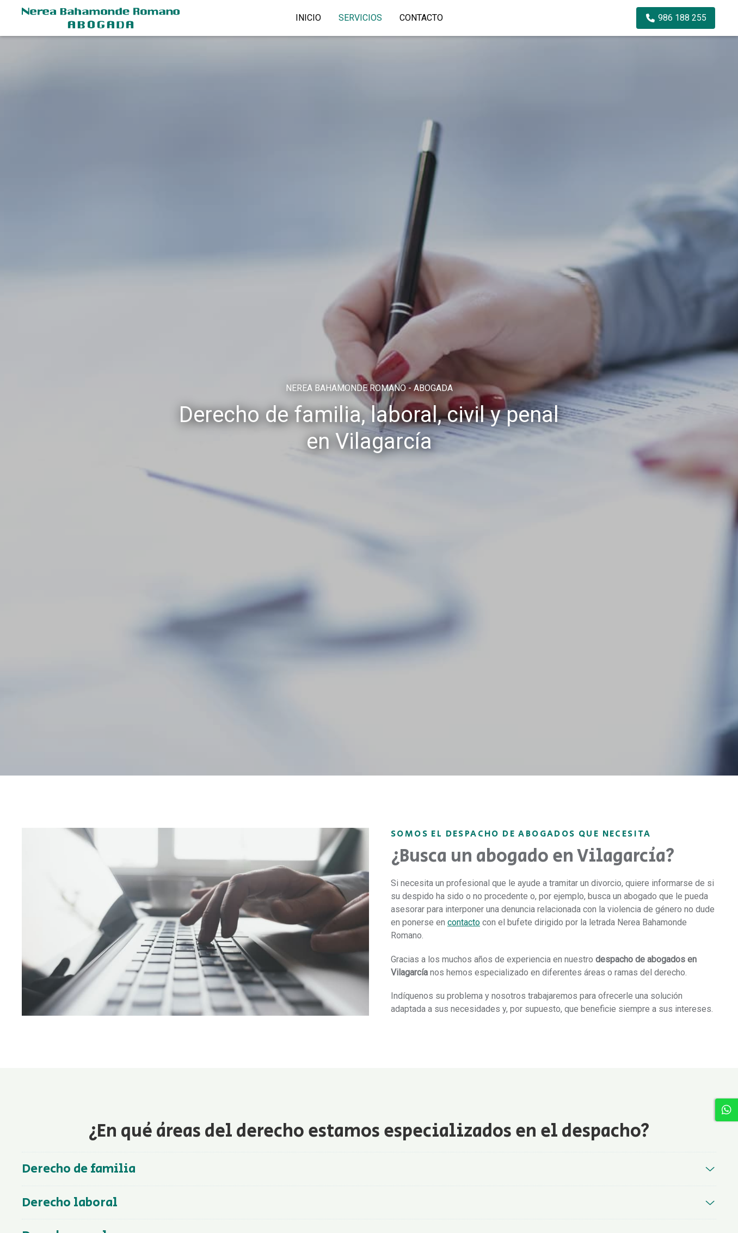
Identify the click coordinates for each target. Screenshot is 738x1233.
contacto (463, 922)
